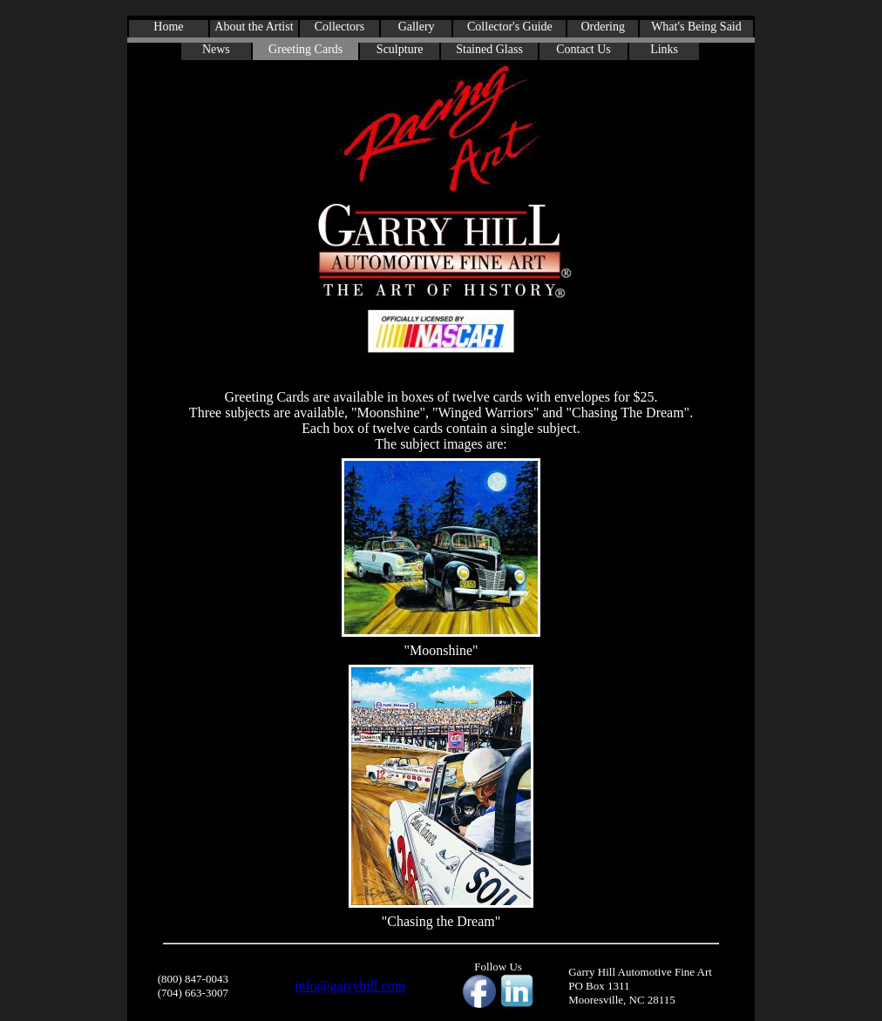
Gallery (416, 26)
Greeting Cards (305, 49)
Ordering (602, 26)
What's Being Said (696, 26)
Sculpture (400, 49)
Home (168, 26)
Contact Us (583, 49)
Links (664, 49)
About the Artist (253, 26)
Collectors (340, 26)
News (216, 49)
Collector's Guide (510, 26)
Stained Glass (489, 49)
